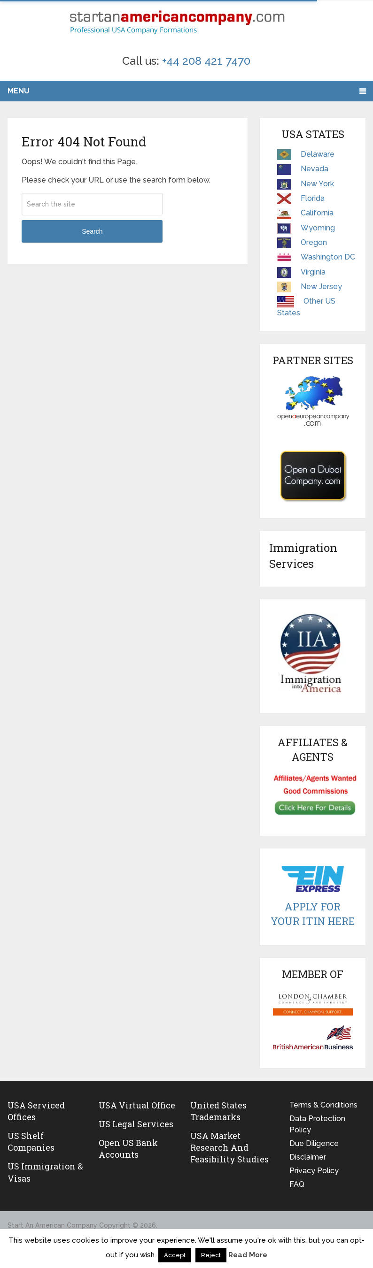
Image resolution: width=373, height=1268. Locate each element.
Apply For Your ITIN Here (313, 914)
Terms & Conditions (323, 1104)
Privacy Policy (314, 1170)
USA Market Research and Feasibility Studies (229, 1147)
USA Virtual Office (137, 1105)
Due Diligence (314, 1143)
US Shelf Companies (31, 1141)
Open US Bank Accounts (128, 1148)
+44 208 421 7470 (206, 61)
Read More (247, 1255)
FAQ (296, 1184)
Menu (19, 90)
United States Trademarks (218, 1111)
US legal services (136, 1124)
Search (92, 231)
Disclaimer (307, 1157)
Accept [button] (175, 1255)
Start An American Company (52, 1225)
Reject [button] (211, 1255)
